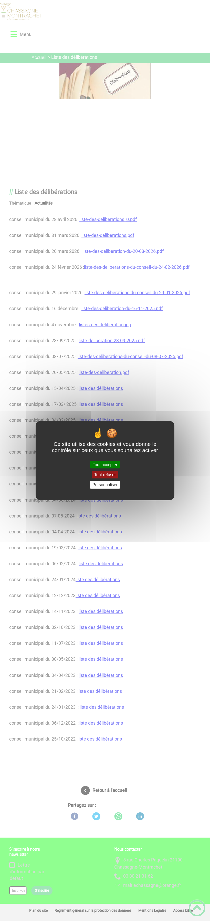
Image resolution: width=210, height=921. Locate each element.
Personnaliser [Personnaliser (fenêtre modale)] (105, 485)
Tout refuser (105, 475)
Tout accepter (105, 465)
